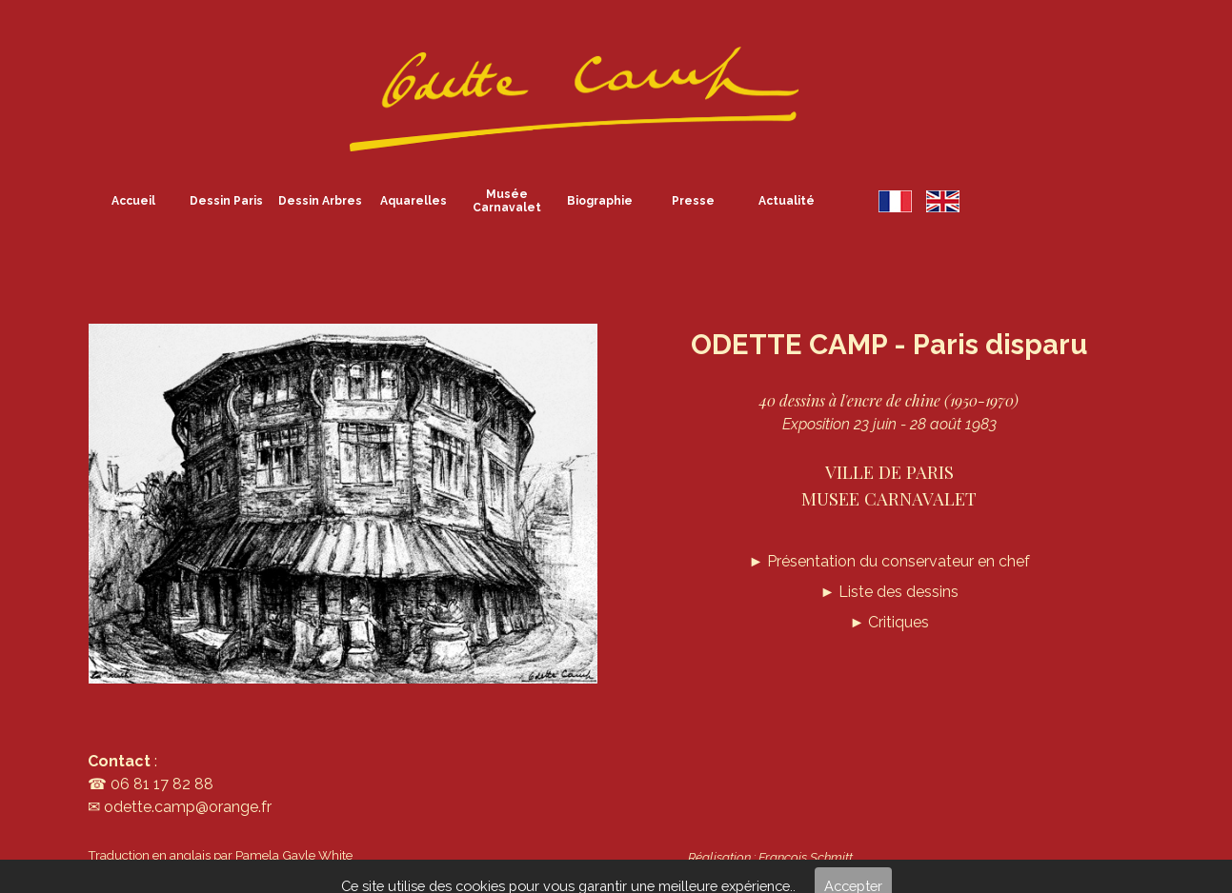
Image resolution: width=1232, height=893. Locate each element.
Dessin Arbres (320, 201)
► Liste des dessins (889, 592)
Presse (693, 201)
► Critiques (889, 622)
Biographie (600, 201)
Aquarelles (413, 201)
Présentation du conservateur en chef (889, 561)
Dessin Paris (226, 201)
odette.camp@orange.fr (188, 807)
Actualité (786, 201)
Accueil (133, 201)
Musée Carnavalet (507, 201)
